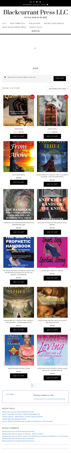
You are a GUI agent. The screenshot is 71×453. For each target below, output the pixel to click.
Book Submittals (17, 23)
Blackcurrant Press (8, 431)
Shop (4, 23)
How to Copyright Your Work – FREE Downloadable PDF (21, 414)
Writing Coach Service (54, 23)
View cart (59, 78)
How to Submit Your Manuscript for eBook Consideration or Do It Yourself (27, 421)
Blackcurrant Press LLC (35, 12)
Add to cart (18, 136)
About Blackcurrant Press (14, 27)
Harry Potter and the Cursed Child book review (18, 412)
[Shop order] (58, 88)
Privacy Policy (36, 27)
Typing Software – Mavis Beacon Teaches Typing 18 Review (22, 417)
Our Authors (34, 23)
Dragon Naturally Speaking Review (14, 419)
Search (36, 31)
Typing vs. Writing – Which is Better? (30, 434)
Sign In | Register (27, 4)
